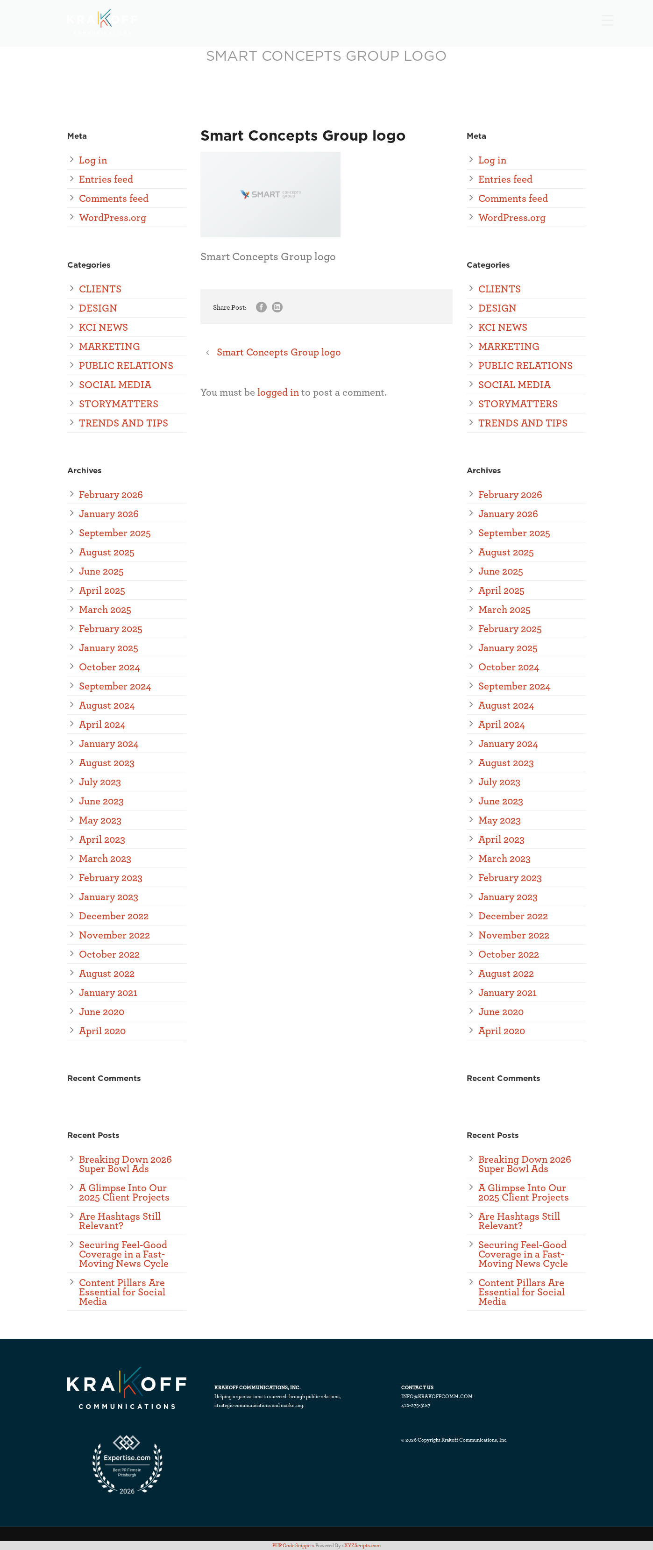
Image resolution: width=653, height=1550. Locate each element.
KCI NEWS (103, 326)
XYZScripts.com (362, 1545)
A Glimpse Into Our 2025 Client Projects (124, 1192)
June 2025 (101, 570)
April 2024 (102, 724)
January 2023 (108, 896)
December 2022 (114, 915)
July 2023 (100, 781)
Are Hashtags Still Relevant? (120, 1220)
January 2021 (108, 992)
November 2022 (114, 934)
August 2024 (107, 704)
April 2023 (102, 838)
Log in (93, 159)
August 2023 (107, 762)
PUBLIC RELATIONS (126, 365)
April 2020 (102, 1030)
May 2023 (100, 819)
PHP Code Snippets (293, 1545)
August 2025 (107, 551)
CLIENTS (100, 288)
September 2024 (115, 685)
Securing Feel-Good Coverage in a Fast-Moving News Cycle (124, 1254)
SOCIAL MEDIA (115, 384)
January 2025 (108, 647)
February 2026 (111, 494)
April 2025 (102, 589)
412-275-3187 (415, 1405)
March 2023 (105, 858)
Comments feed (114, 198)
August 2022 (107, 973)
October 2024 (109, 666)
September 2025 (115, 532)
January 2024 (109, 743)
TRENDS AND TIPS (123, 422)
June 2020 (101, 1011)
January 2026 (109, 513)
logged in (278, 391)
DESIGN (98, 307)
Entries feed (106, 178)
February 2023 (110, 877)
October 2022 (109, 953)
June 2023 (101, 800)
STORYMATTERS (118, 403)
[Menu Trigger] (607, 20)
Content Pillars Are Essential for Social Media (122, 1291)
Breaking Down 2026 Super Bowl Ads (125, 1163)
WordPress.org (112, 217)
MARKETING (109, 346)
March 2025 (105, 609)
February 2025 (110, 628)
